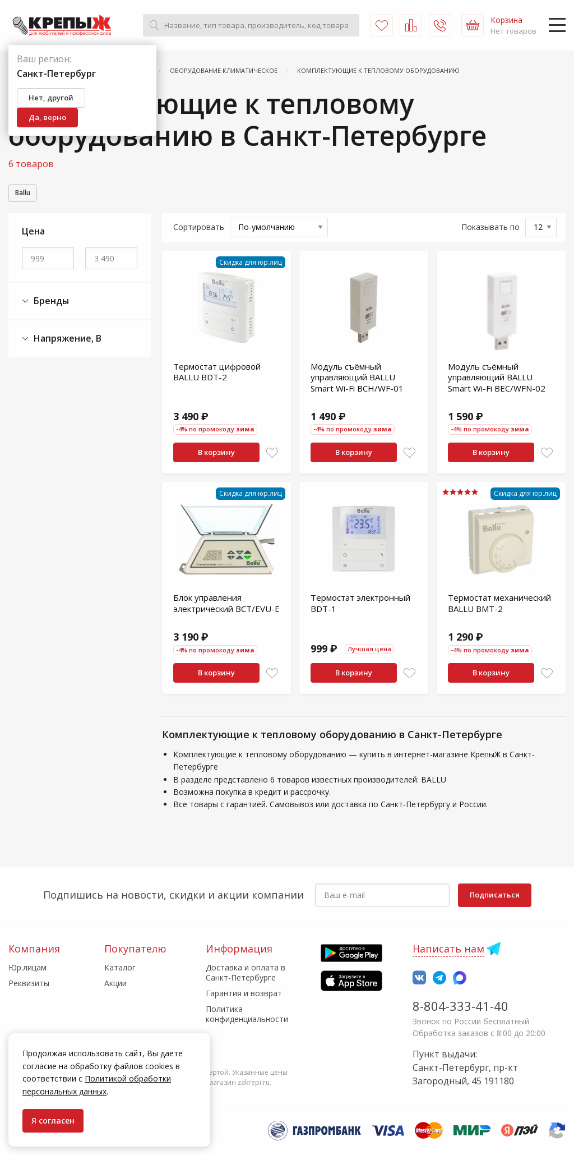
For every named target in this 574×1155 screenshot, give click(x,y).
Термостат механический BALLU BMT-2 (499, 604)
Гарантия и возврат (244, 993)
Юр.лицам (27, 967)
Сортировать (198, 228)
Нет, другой (51, 98)
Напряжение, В (61, 340)
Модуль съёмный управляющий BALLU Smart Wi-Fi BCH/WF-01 (357, 378)
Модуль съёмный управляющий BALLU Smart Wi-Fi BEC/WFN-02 (496, 378)
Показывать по (490, 228)
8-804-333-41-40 (460, 1005)
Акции (115, 983)
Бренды (45, 303)
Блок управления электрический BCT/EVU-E (226, 604)
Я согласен (53, 1120)
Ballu (26, 193)
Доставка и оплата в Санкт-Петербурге (245, 972)
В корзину (216, 454)
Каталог (120, 967)
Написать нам (448, 948)
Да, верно (47, 117)
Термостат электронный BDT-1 (360, 604)
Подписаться (495, 895)
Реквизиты (28, 983)
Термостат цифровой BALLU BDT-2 (217, 373)
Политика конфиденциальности (247, 1014)
